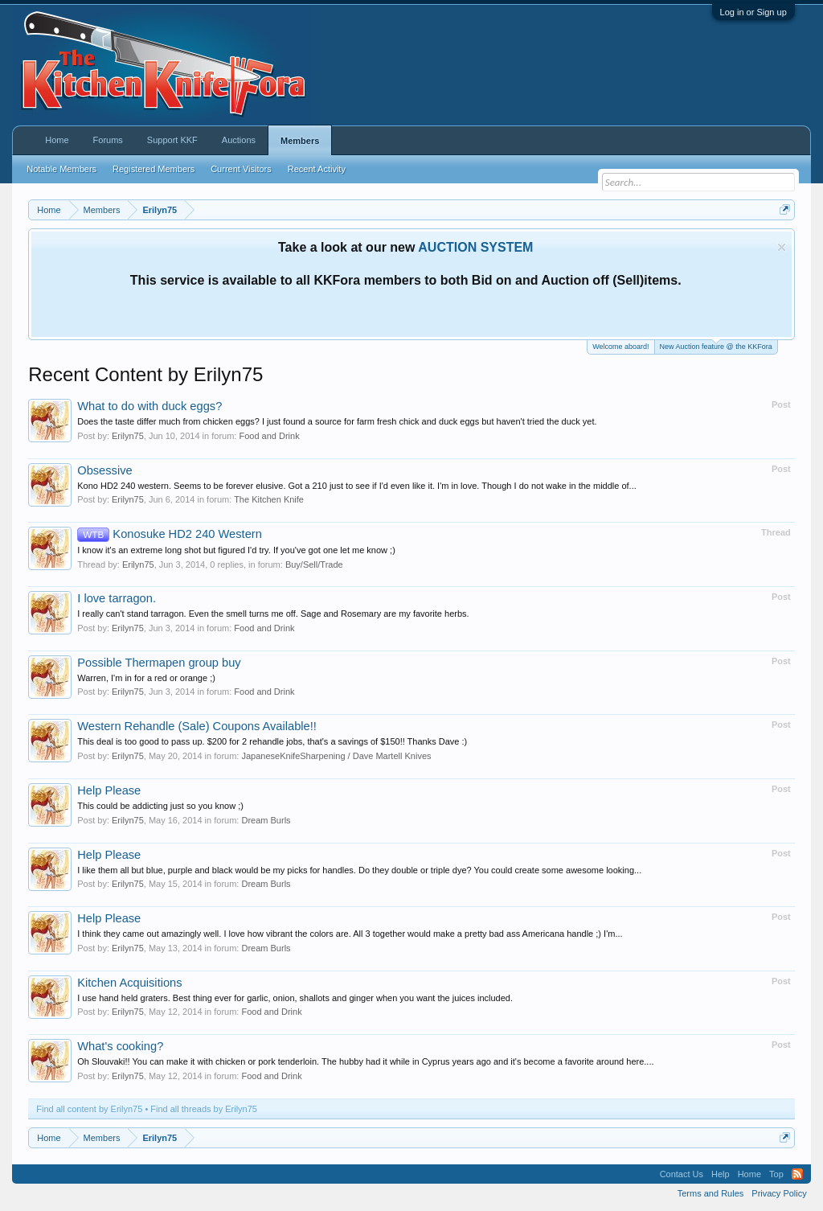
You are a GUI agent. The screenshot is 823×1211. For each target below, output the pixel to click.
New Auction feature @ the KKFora (716, 345)
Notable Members (61, 169)
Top (776, 1174)
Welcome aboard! (620, 347)
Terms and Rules (711, 1193)
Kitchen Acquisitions (129, 982)
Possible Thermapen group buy (158, 662)
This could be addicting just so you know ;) (160, 806)
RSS (797, 1174)
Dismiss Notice (782, 247)
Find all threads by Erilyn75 (203, 1109)
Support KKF (172, 140)
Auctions (239, 140)
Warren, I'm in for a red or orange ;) (146, 678)
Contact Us (681, 1174)
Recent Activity (317, 169)
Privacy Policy (778, 1193)
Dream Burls (265, 820)
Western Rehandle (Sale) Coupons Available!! (197, 726)
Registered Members (153, 169)
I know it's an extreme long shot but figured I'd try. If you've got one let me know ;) (236, 550)
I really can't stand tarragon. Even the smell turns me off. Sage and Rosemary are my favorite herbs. (273, 613)
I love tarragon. (116, 598)
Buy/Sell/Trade (314, 564)
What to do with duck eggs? (149, 406)
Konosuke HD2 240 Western (169, 534)
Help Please (109, 790)
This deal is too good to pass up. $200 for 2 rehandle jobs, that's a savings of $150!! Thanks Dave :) (272, 741)
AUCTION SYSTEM (475, 247)
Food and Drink (269, 436)
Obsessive (104, 470)
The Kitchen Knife (269, 499)
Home (56, 140)
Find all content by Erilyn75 (89, 1109)
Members (299, 141)
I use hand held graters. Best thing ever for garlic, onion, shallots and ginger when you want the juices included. (295, 998)
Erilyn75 (128, 436)
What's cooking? (120, 1046)
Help (720, 1174)
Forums (108, 140)
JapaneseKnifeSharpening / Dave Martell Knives (336, 756)
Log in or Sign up (753, 12)
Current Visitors (241, 169)
